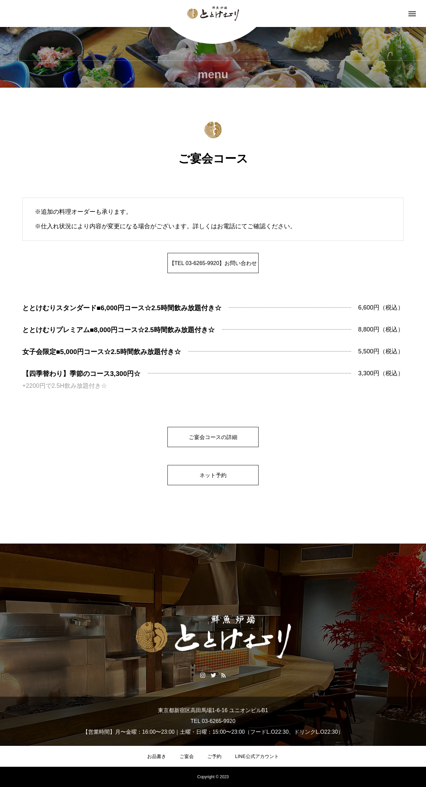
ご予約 (214, 756)
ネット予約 (213, 475)
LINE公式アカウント (256, 756)
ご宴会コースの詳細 (213, 437)
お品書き (156, 756)
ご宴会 (187, 756)
